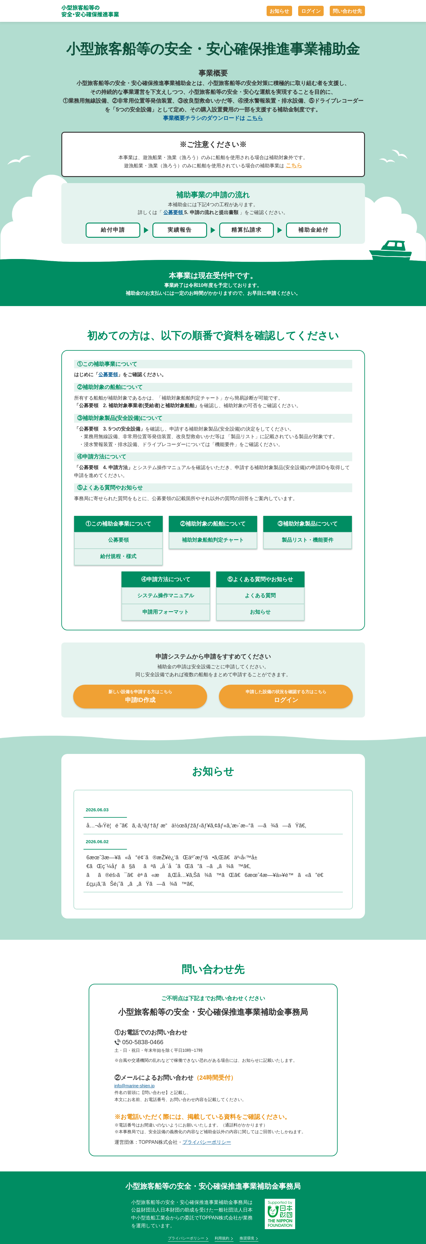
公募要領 (108, 374)
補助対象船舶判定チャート (213, 540)
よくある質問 (260, 593)
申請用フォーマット (165, 609)
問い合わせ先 (347, 11)
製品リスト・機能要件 (307, 540)
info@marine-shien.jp (134, 1081)
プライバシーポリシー (206, 1138)
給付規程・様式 (118, 555)
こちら (255, 118)
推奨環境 (247, 1234)
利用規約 (222, 1234)
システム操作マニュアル (166, 593)
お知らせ (279, 11)
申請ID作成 (140, 691)
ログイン (311, 11)
